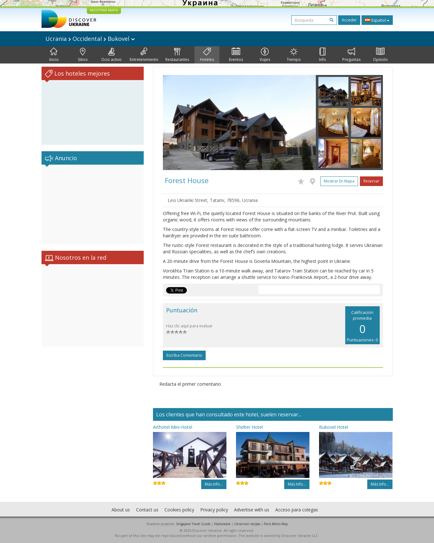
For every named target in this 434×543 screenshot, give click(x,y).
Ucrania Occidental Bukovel (90, 38)
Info (322, 55)
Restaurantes (177, 55)
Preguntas (351, 55)
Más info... (214, 484)
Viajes (265, 55)
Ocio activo (111, 55)
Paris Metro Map (276, 524)
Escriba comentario (184, 355)
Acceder (349, 20)
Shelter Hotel (249, 427)
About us (120, 510)
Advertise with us (251, 510)
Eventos (236, 55)
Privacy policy (214, 510)
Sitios (83, 55)
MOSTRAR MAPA (104, 10)
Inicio (54, 55)
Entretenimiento (144, 55)
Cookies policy (179, 510)
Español (377, 20)
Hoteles (207, 55)
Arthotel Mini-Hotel (172, 427)
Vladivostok (222, 524)
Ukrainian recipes (247, 524)
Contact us (147, 510)
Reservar (371, 181)
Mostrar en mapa (339, 181)
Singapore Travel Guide (193, 524)
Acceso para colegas (296, 510)
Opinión (380, 55)
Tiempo (294, 55)
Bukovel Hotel (333, 427)
